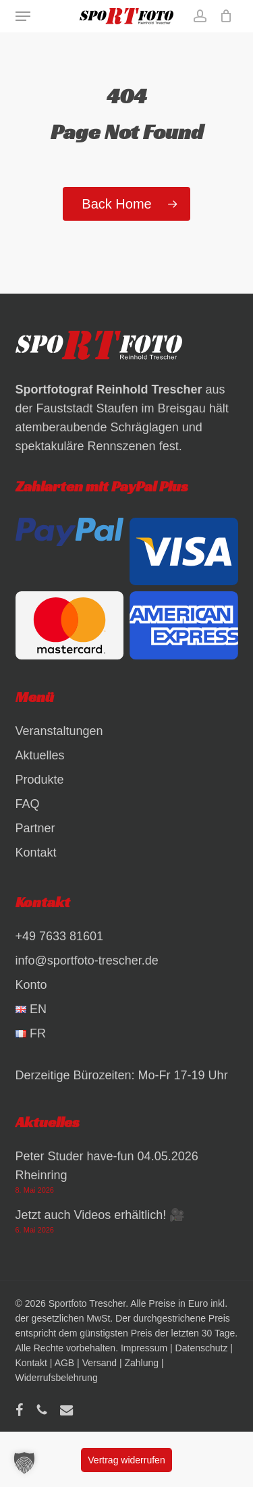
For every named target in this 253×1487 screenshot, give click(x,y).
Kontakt (36, 852)
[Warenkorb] (223, 16)
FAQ (28, 804)
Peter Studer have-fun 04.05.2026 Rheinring (107, 1166)
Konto (31, 985)
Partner (35, 828)
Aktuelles (40, 755)
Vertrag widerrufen (126, 1460)
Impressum (144, 1348)
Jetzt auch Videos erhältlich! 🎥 (100, 1215)
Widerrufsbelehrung (57, 1377)
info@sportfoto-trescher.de (87, 960)
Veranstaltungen (59, 731)
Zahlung (141, 1362)
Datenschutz (201, 1348)
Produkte (40, 779)
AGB (65, 1362)
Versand (99, 1362)
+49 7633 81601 (60, 936)
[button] (23, 16)
